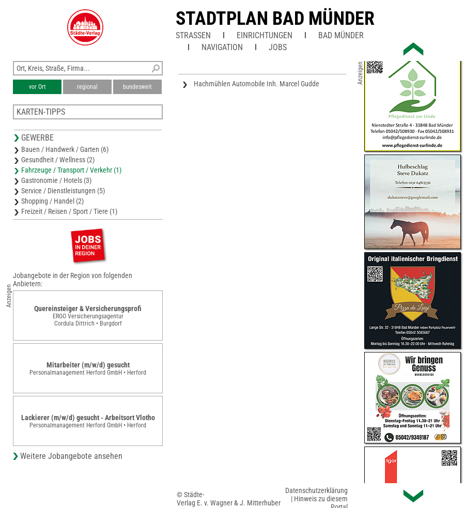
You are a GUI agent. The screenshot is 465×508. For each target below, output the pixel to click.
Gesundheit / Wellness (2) (58, 160)
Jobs (278, 47)
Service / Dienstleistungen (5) (63, 191)
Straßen (193, 35)
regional (87, 86)
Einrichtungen (264, 35)
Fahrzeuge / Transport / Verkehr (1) (71, 170)
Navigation (222, 47)
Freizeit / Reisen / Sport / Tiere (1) (69, 211)
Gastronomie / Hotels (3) (56, 180)
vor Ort (37, 86)
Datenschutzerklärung (316, 490)
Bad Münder (341, 35)
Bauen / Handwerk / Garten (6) (65, 149)
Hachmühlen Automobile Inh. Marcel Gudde (256, 84)
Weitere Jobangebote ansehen (71, 456)
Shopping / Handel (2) (52, 201)
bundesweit (137, 86)
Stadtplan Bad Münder (275, 18)
